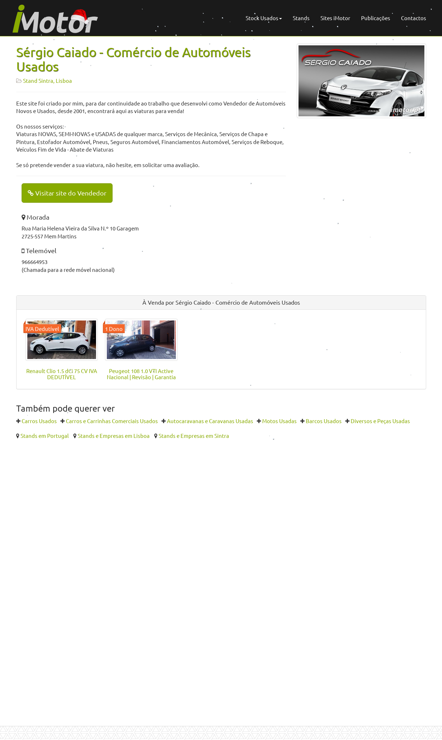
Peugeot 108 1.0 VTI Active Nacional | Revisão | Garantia (141, 373)
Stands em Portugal (44, 435)
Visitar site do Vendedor (67, 193)
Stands (301, 17)
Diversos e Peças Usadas (380, 420)
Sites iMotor (335, 17)
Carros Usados (39, 420)
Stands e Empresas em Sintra (194, 435)
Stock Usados (264, 17)
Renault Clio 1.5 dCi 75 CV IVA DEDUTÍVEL (61, 373)
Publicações (375, 17)
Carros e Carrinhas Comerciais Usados (112, 420)
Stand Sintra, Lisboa (47, 80)
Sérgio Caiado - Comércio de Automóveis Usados (133, 59)
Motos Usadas (279, 420)
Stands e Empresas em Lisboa (114, 435)
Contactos (413, 17)
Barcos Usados (324, 420)
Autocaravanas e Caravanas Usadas (210, 420)
